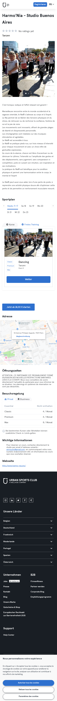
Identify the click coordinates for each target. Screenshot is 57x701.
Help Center (8, 635)
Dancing (24, 262)
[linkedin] (12, 500)
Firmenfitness (37, 581)
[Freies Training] (30, 225)
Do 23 (25, 212)
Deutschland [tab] (27, 528)
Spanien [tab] (27, 555)
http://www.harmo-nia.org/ (14, 466)
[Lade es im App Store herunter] (12, 491)
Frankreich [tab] (27, 534)
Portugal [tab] (27, 548)
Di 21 (9, 212)
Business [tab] (23, 399)
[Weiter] (53, 206)
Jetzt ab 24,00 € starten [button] (18, 307)
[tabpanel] (28, 414)
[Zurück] (4, 206)
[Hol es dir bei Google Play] (33, 491)
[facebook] (25, 500)
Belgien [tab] (27, 521)
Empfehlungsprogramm (41, 597)
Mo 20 (40, 206)
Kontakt (6, 592)
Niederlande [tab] (27, 541)
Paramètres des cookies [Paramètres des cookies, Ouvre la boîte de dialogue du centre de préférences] (28, 696)
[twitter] (18, 500)
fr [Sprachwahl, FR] (51, 4)
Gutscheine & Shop (11, 607)
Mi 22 (17, 212)
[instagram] (5, 500)
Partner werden (37, 587)
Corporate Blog (37, 592)
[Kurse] (10, 225)
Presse (6, 587)
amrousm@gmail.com (15, 450)
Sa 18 (23, 206)
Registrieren (40, 4)
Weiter (28, 279)
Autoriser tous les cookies (28, 683)
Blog (5, 597)
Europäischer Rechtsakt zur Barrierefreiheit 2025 (14, 614)
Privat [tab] (8, 399)
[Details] (28, 243)
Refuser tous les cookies (28, 690)
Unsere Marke (9, 602)
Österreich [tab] (27, 562)
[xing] (31, 500)
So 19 (31, 206)
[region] (28, 678)
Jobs (5, 581)
